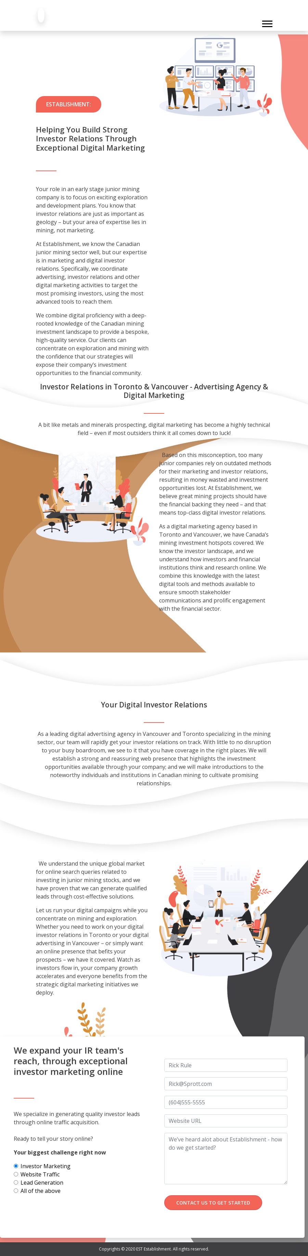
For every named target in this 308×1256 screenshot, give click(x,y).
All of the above (41, 1191)
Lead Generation (42, 1182)
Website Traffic (40, 1174)
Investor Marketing (45, 1166)
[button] (267, 22)
